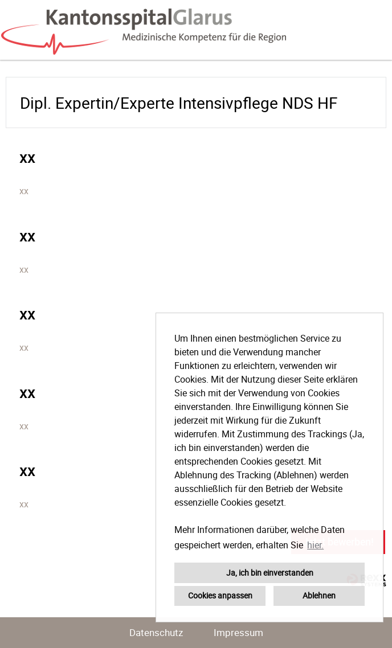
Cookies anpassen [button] (220, 595)
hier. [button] (315, 545)
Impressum (238, 632)
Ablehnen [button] (319, 595)
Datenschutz (156, 632)
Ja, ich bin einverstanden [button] (269, 572)
